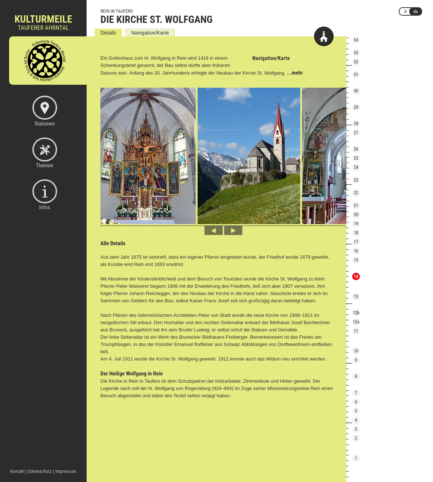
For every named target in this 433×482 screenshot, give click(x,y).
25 (356, 158)
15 (356, 260)
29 (356, 107)
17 (356, 241)
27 (356, 132)
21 (356, 205)
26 (356, 149)
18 (356, 232)
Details (108, 33)
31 (356, 74)
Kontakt (17, 471)
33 (356, 52)
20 (356, 214)
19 (356, 223)
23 (356, 180)
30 (356, 90)
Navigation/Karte (150, 33)
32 (356, 61)
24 (356, 167)
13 (356, 296)
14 (356, 276)
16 (356, 251)
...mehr (295, 73)
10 (356, 351)
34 (356, 40)
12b (356, 312)
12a (356, 321)
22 (356, 192)
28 (356, 123)
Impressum (65, 471)
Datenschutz (40, 471)
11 (356, 331)
